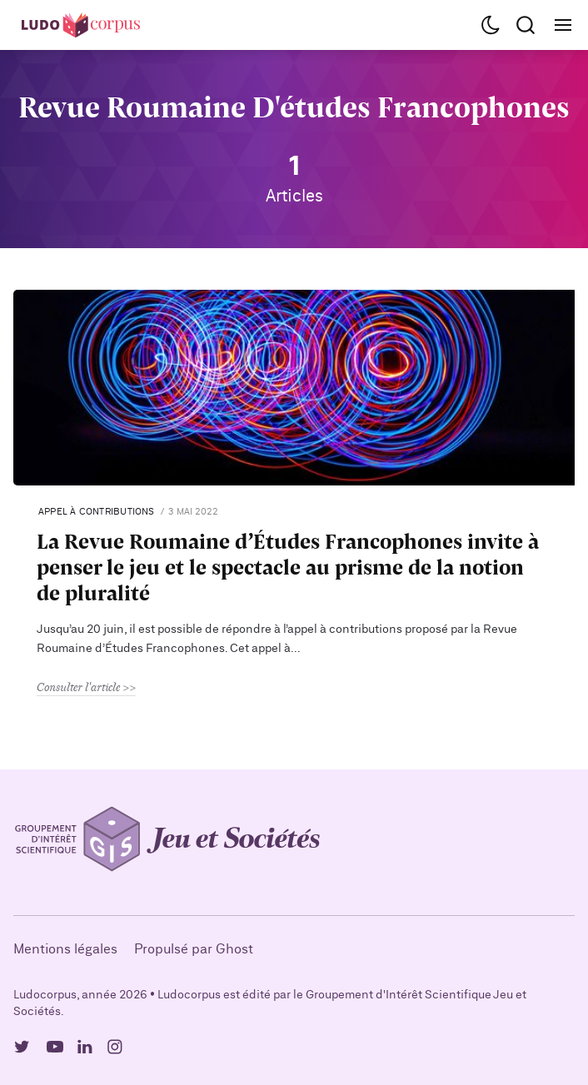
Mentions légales (65, 949)
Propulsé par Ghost (193, 949)
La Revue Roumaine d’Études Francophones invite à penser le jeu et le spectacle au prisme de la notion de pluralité (288, 567)
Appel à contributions (96, 511)
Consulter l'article (78, 686)
